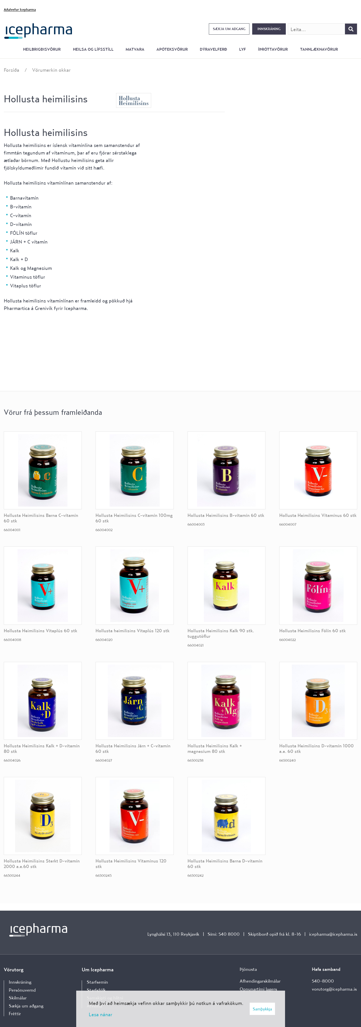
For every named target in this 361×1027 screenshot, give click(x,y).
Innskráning (269, 29)
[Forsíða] (38, 30)
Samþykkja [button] (262, 1008)
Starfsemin (97, 982)
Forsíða (11, 70)
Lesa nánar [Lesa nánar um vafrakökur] (100, 1014)
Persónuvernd (22, 990)
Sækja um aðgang (229, 29)
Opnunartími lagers (258, 989)
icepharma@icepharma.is (333, 934)
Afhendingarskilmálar (260, 981)
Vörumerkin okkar (51, 70)
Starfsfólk (96, 990)
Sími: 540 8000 (224, 934)
